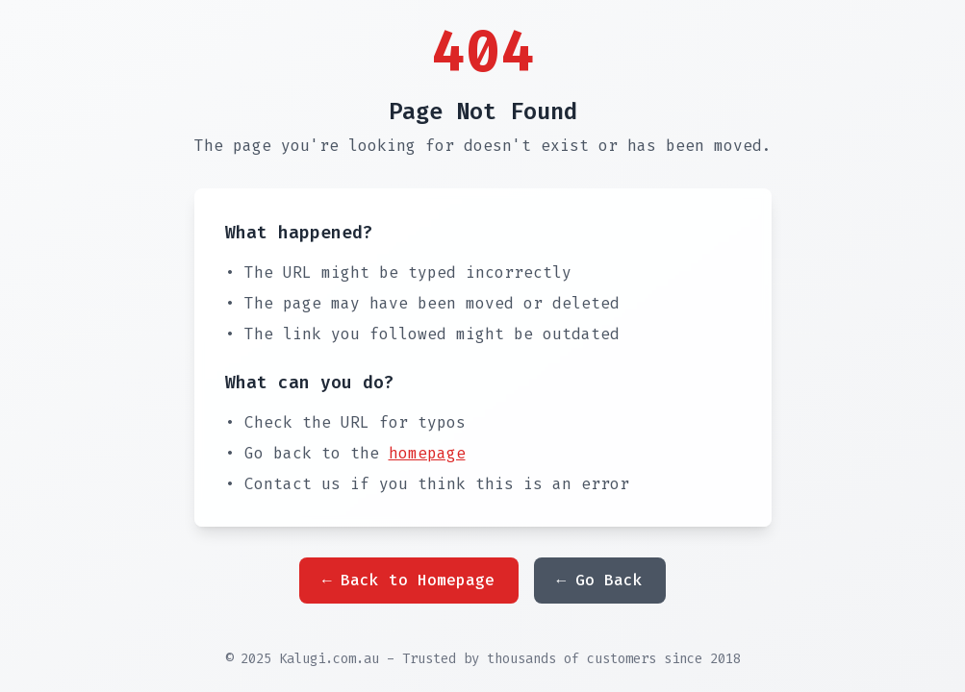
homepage (427, 453)
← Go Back (600, 580)
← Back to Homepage (408, 580)
